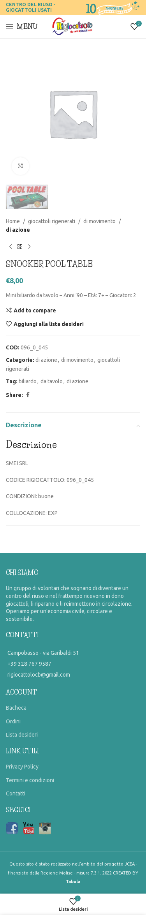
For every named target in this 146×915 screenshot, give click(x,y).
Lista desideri (22, 735)
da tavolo (51, 381)
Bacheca (16, 708)
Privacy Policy (22, 766)
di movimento (99, 221)
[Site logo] (73, 26)
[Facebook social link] (27, 395)
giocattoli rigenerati (51, 221)
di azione (18, 230)
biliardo (28, 381)
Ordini (13, 721)
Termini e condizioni (30, 780)
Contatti (15, 793)
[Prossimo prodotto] (29, 247)
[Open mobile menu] (22, 26)
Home (13, 221)
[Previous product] (10, 247)
